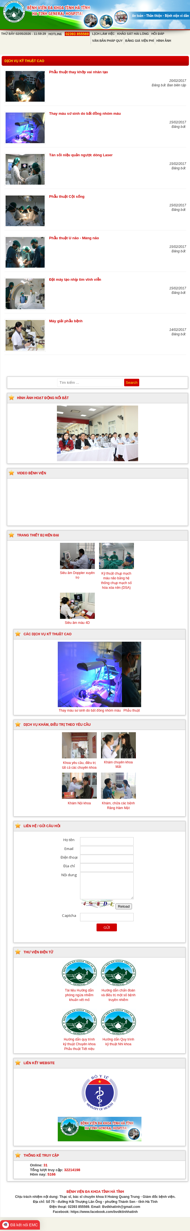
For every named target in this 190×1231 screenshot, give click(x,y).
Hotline (69, 34)
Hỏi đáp (157, 33)
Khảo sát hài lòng (133, 33)
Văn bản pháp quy (107, 40)
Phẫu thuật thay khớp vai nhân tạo (78, 72)
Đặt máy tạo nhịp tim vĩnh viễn (75, 279)
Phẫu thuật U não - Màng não (74, 238)
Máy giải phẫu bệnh (66, 321)
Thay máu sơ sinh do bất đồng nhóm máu (85, 113)
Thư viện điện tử (38, 952)
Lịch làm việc (103, 33)
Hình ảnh (163, 40)
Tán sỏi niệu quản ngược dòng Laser (81, 155)
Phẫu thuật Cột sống (67, 196)
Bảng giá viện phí (139, 40)
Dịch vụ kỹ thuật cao (24, 61)
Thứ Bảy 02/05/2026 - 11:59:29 (23, 33)
